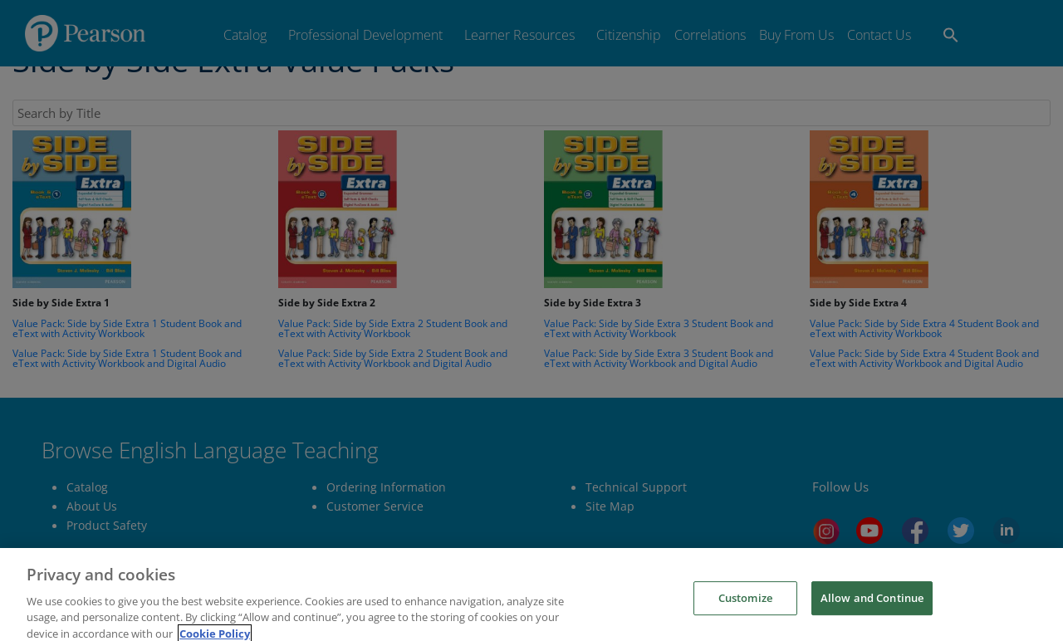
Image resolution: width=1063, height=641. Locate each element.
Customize (745, 621)
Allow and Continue (872, 621)
